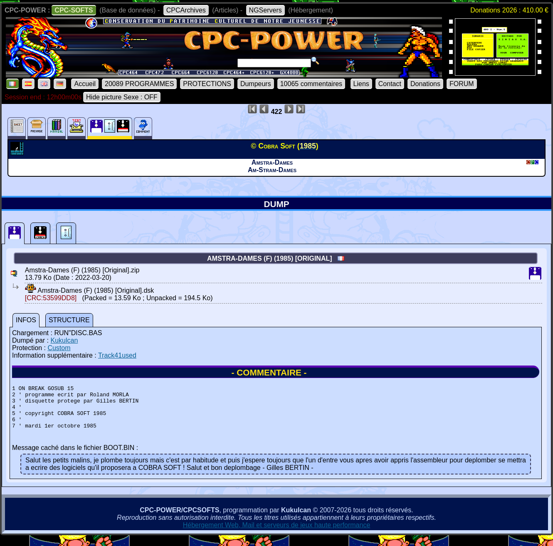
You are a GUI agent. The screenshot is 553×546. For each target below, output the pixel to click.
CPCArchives (186, 10)
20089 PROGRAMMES (139, 83)
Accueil (85, 83)
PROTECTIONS (207, 83)
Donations (425, 83)
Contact (389, 83)
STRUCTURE (69, 320)
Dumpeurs (255, 83)
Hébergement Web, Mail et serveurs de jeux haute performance (276, 533)
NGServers (265, 10)
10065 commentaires (311, 83)
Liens (361, 83)
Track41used (117, 355)
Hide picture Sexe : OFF (122, 97)
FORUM (461, 83)
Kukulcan (64, 340)
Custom (58, 347)
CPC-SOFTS (73, 10)
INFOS (26, 320)
